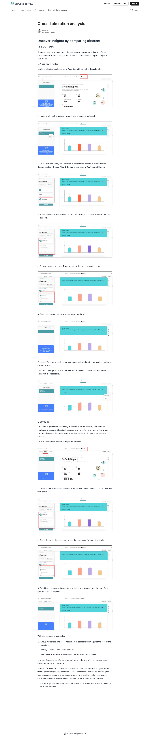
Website (107, 3)
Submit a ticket (120, 3)
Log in (134, 4)
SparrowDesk (81, 734)
